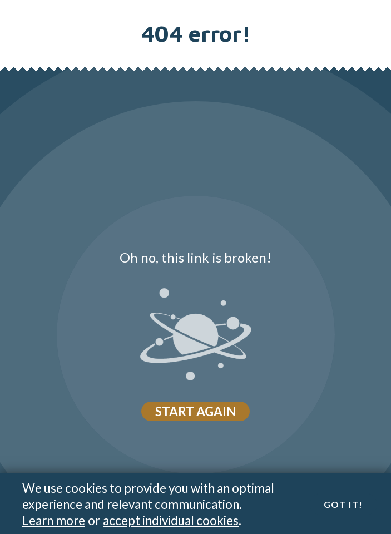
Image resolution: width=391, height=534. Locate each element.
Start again (195, 411)
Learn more (53, 520)
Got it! (343, 504)
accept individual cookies (171, 520)
